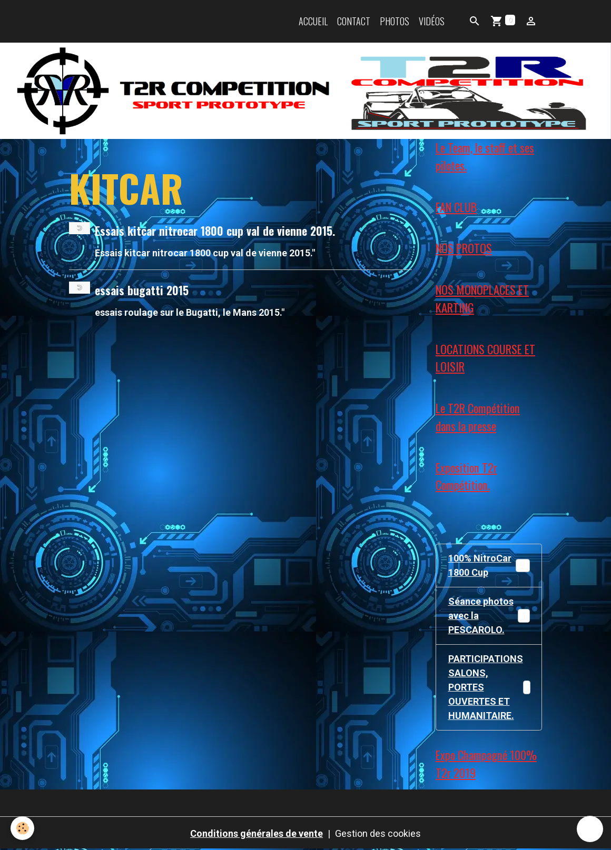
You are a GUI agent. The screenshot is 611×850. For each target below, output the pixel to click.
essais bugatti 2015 (142, 290)
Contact (353, 21)
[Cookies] (22, 828)
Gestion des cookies (378, 833)
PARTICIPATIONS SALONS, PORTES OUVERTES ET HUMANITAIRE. (494, 687)
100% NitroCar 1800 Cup (489, 565)
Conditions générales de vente (256, 833)
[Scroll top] (590, 829)
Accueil (313, 21)
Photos (394, 21)
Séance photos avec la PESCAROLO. (489, 615)
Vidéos (432, 21)
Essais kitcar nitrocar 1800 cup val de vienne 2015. (215, 230)
